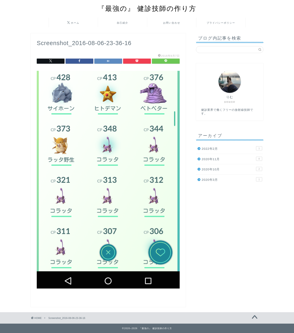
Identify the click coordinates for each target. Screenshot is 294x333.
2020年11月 (232, 159)
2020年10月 (232, 169)
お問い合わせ (171, 22)
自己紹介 (122, 22)
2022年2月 (232, 148)
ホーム (73, 23)
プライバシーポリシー (221, 22)
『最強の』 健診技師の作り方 (147, 8)
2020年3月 (232, 179)
